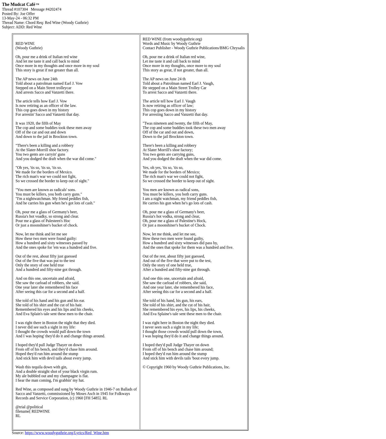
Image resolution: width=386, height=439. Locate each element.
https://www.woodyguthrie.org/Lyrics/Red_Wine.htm (67, 433)
